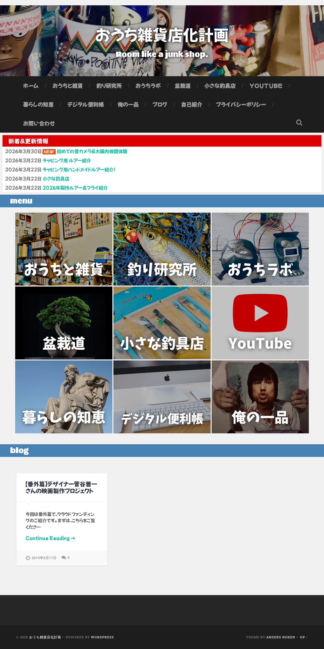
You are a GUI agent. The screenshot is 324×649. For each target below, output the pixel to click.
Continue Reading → (50, 538)
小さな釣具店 (220, 85)
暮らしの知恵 (38, 104)
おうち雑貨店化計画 (162, 34)
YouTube (265, 85)
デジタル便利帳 (85, 104)
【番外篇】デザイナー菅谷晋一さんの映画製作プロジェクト (61, 487)
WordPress (102, 637)
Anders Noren (280, 637)
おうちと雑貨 (67, 85)
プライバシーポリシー (241, 104)
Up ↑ (304, 637)
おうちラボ (148, 85)
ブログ (159, 104)
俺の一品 (128, 104)
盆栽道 (183, 85)
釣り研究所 (109, 85)
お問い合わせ (39, 123)
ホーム (31, 85)
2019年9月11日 (44, 558)
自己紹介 (191, 104)
